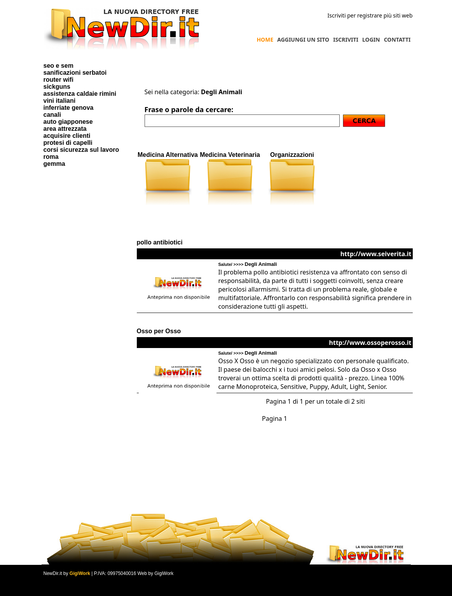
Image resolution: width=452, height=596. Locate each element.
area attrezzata (65, 128)
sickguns (57, 86)
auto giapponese (68, 121)
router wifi (58, 79)
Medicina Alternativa (168, 154)
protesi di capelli (68, 142)
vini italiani (60, 100)
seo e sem (58, 65)
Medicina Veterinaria (230, 154)
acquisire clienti (67, 135)
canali (52, 114)
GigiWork (80, 573)
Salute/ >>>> (247, 264)
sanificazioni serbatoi (75, 72)
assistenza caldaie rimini (80, 93)
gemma (54, 163)
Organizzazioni (292, 154)
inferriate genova (69, 107)
